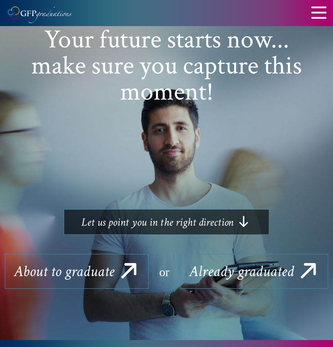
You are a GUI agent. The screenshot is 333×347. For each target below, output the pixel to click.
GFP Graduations (39, 17)
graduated (254, 271)
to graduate (77, 271)
